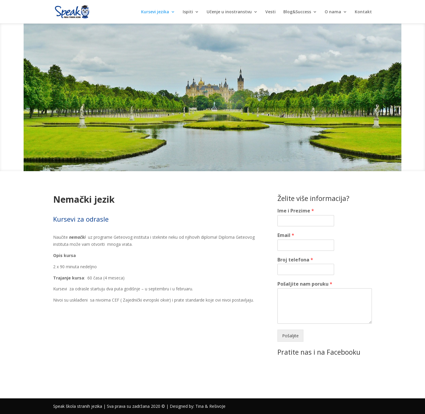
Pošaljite (290, 335)
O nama (333, 12)
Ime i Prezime (295, 211)
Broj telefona (295, 260)
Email (285, 235)
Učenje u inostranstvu (229, 12)
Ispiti (188, 12)
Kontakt (363, 12)
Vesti (270, 12)
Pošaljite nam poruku (304, 284)
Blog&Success (297, 12)
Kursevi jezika (155, 12)
